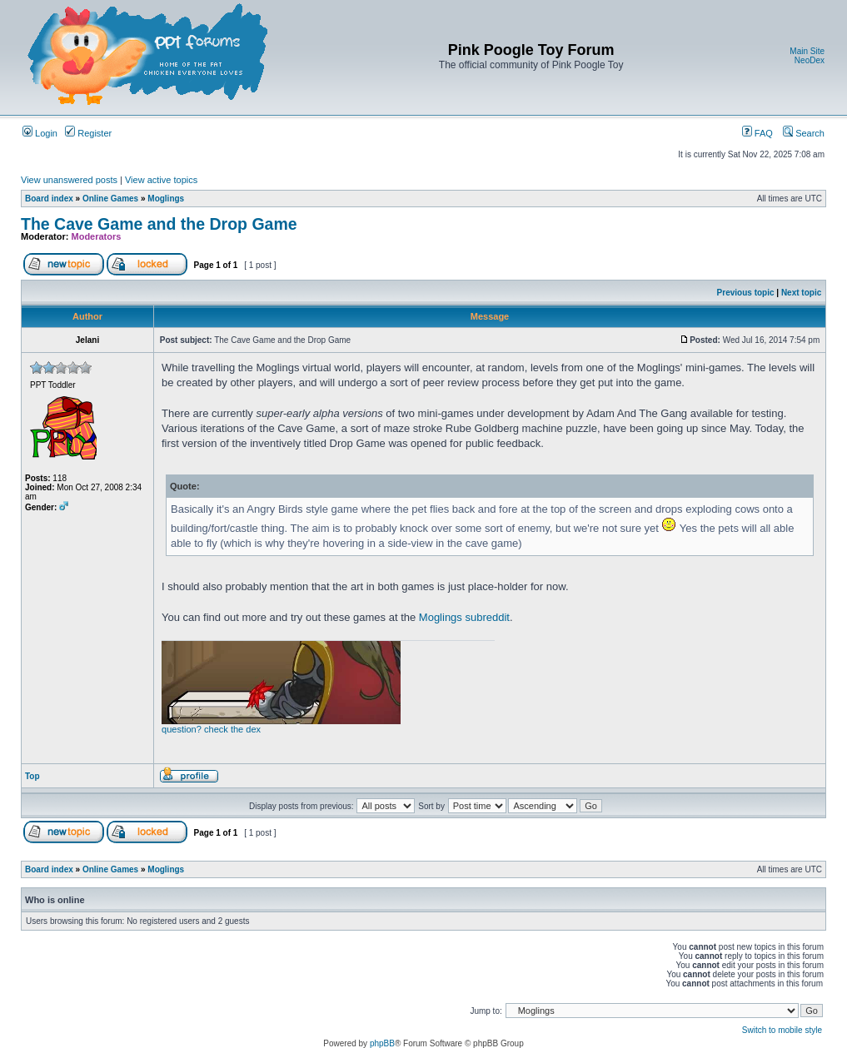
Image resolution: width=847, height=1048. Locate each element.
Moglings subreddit (464, 617)
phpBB (382, 1043)
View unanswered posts (69, 180)
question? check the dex (211, 729)
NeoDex (810, 60)
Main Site (807, 51)
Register (88, 133)
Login (39, 133)
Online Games (110, 198)
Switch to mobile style (782, 1030)
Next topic (801, 292)
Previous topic (746, 292)
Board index (49, 198)
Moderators (97, 236)
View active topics (161, 180)
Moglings (165, 198)
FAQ (757, 133)
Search (804, 133)
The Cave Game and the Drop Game (159, 224)
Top (32, 776)
